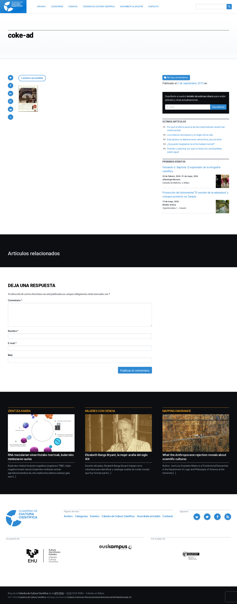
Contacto (167, 516)
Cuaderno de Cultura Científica (32, 597)
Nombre (13, 331)
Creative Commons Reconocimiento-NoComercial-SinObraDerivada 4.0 (99, 597)
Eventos (94, 516)
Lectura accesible (32, 78)
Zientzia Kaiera (19, 411)
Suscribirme (218, 107)
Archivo (68, 516)
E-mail (12, 343)
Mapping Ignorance (176, 411)
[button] (10, 77)
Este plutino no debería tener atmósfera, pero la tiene (194, 139)
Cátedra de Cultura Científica (118, 516)
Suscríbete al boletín (148, 516)
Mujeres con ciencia (100, 411)
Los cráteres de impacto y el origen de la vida (190, 135)
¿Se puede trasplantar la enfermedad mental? (191, 144)
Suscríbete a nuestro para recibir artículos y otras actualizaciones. (195, 98)
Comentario (15, 300)
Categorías (81, 516)
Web (10, 355)
